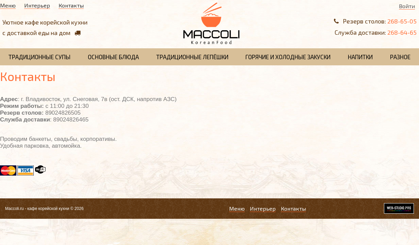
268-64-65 (402, 32)
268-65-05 (402, 21)
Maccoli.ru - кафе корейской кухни (37, 208)
